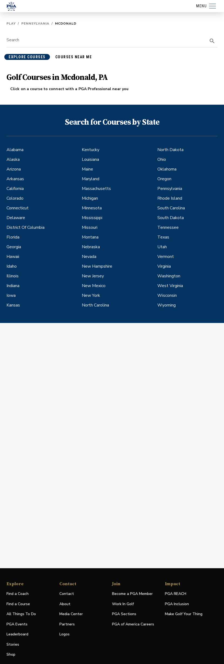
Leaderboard (17, 634)
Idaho (11, 266)
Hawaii (12, 257)
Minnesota (92, 208)
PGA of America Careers (133, 624)
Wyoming (166, 305)
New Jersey (93, 276)
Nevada (89, 257)
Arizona (13, 169)
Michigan (90, 198)
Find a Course (18, 604)
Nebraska (91, 247)
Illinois (12, 276)
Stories (12, 644)
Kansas (13, 305)
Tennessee (168, 227)
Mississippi (92, 218)
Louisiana (90, 159)
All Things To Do (21, 614)
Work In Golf (123, 604)
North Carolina (95, 305)
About (64, 604)
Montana (90, 237)
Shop (10, 655)
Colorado (14, 198)
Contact (66, 593)
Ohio (161, 159)
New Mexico (94, 286)
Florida (12, 237)
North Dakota (170, 150)
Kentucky (90, 150)
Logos (64, 634)
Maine (87, 169)
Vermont (165, 257)
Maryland (90, 179)
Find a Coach (17, 593)
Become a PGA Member (132, 593)
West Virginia (170, 286)
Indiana (12, 286)
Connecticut (17, 208)
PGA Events (17, 624)
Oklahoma (167, 169)
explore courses (27, 57)
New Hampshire (97, 266)
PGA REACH (175, 594)
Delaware (15, 218)
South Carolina (171, 208)
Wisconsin (167, 295)
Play (11, 23)
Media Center (71, 614)
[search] (212, 41)
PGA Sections (124, 614)
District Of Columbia (25, 227)
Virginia (164, 266)
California (15, 189)
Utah (162, 247)
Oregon (164, 179)
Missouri (89, 227)
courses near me (73, 57)
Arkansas (15, 179)
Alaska (13, 159)
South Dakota (170, 218)
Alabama (14, 150)
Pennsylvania (35, 23)
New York (91, 295)
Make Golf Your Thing (183, 614)
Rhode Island (169, 198)
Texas (163, 237)
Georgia (13, 247)
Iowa (11, 295)
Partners (67, 624)
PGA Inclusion (177, 604)
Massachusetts (96, 189)
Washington (168, 276)
